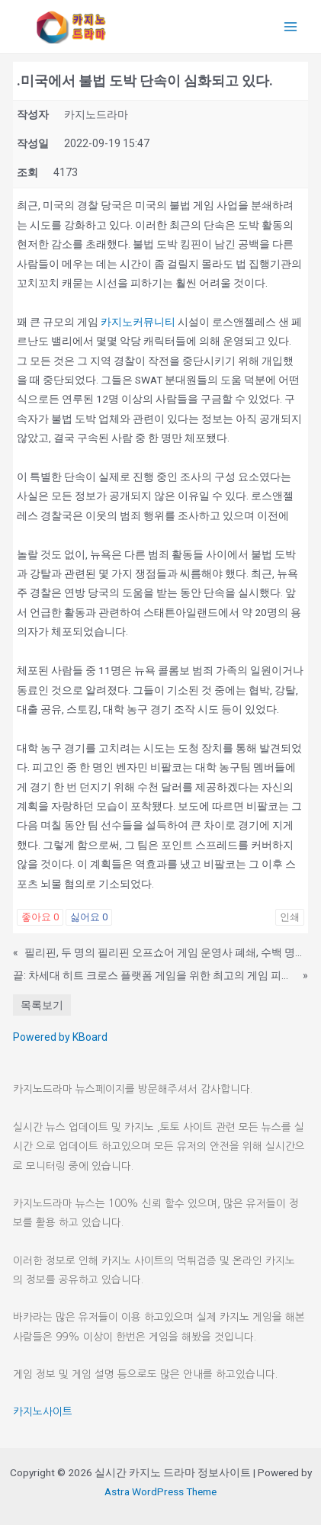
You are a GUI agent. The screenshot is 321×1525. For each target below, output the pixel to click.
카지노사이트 (42, 1411)
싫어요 (89, 917)
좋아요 (40, 917)
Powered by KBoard (60, 1037)
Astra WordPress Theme (160, 1491)
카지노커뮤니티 (138, 322)
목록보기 (42, 1005)
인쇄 (290, 917)
